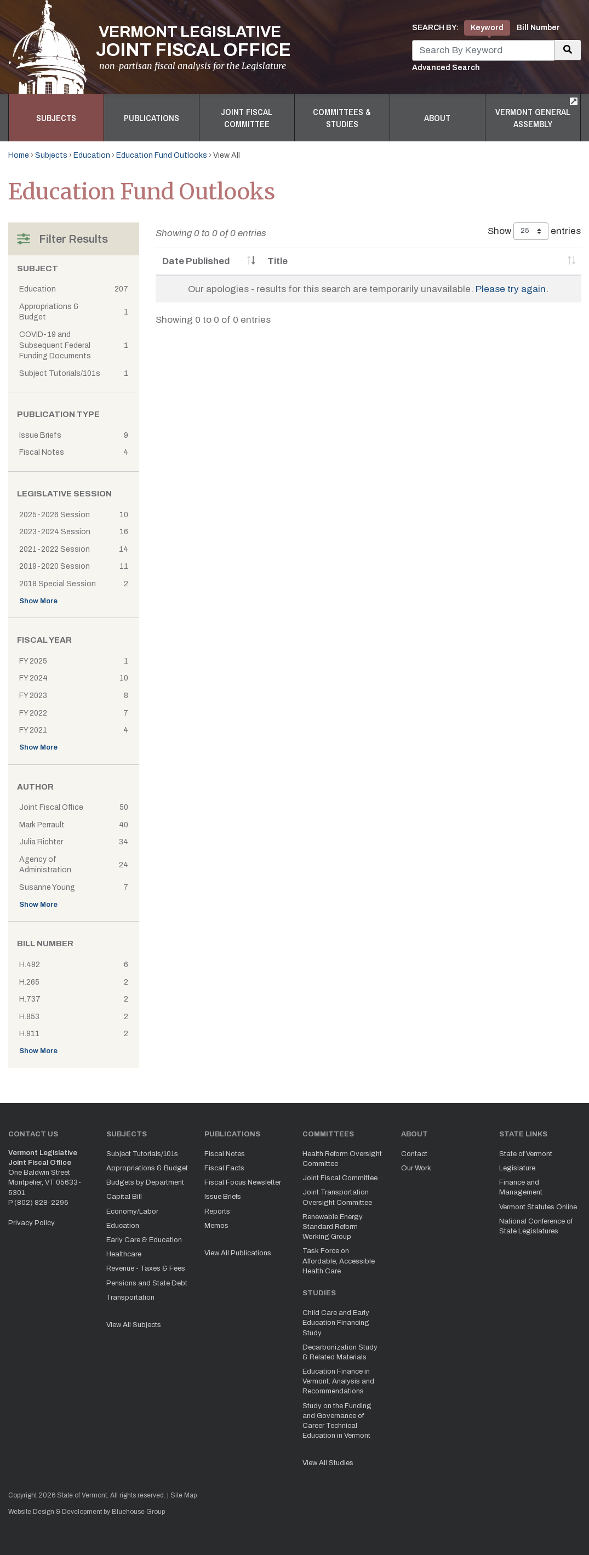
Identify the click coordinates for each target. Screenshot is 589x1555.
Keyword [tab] (487, 28)
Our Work (416, 1168)
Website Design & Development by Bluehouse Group (86, 1512)
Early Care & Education (144, 1240)
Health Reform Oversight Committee (342, 1159)
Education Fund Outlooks (161, 155)
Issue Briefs (222, 1196)
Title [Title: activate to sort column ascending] (277, 261)
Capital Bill (124, 1196)
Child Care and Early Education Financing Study (335, 1322)
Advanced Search (446, 68)
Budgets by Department (145, 1182)
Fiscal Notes (224, 1154)
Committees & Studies (342, 118)
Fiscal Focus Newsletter (242, 1182)
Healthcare (123, 1254)
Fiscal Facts (224, 1168)
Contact (414, 1154)
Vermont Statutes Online (538, 1207)
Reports (217, 1211)
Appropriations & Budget (147, 1168)
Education (91, 155)
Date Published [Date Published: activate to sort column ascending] (196, 261)
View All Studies (327, 1463)
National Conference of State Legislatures (536, 1226)
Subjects (56, 118)
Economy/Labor (132, 1211)
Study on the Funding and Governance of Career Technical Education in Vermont (336, 1421)
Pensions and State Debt (146, 1283)
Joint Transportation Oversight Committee (337, 1197)
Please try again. (512, 289)
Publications (151, 118)
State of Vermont (525, 1154)
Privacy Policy (31, 1223)
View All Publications (237, 1253)
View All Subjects (133, 1325)
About (437, 118)
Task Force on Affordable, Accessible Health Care (338, 1260)
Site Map (183, 1495)
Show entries (534, 231)
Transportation (130, 1297)
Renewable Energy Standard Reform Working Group (332, 1226)
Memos (216, 1226)
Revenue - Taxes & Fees (145, 1268)
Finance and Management (520, 1187)
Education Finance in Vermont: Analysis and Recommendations (338, 1381)
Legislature (517, 1168)
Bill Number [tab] (538, 28)
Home (18, 155)
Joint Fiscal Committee (246, 118)
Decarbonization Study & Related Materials (340, 1352)
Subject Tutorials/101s (142, 1154)
